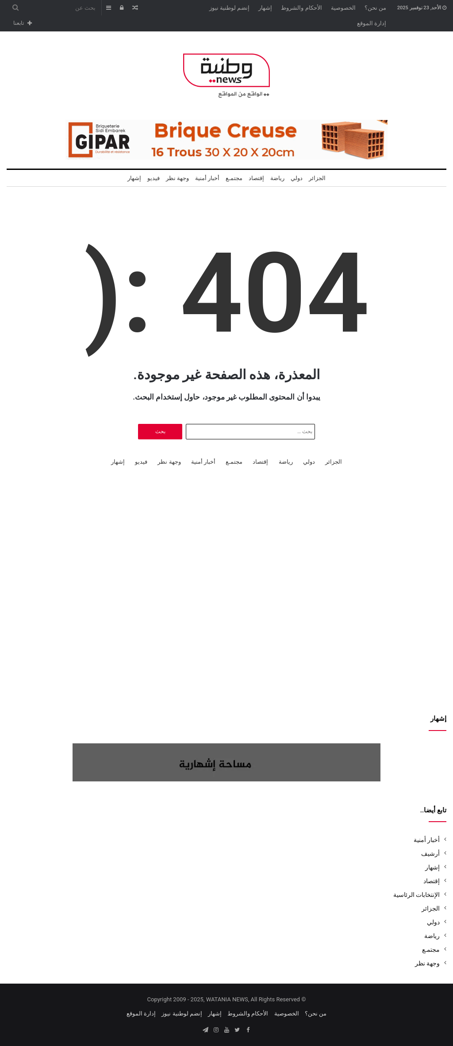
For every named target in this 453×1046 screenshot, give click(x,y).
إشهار (265, 7)
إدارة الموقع (371, 23)
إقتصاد (256, 178)
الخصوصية (343, 7)
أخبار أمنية (207, 178)
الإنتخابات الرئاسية (416, 894)
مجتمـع (234, 178)
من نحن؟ (375, 7)
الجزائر (317, 178)
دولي (297, 178)
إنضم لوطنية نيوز (229, 7)
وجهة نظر (177, 178)
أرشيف (430, 853)
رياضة (277, 178)
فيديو (153, 178)
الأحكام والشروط (301, 7)
